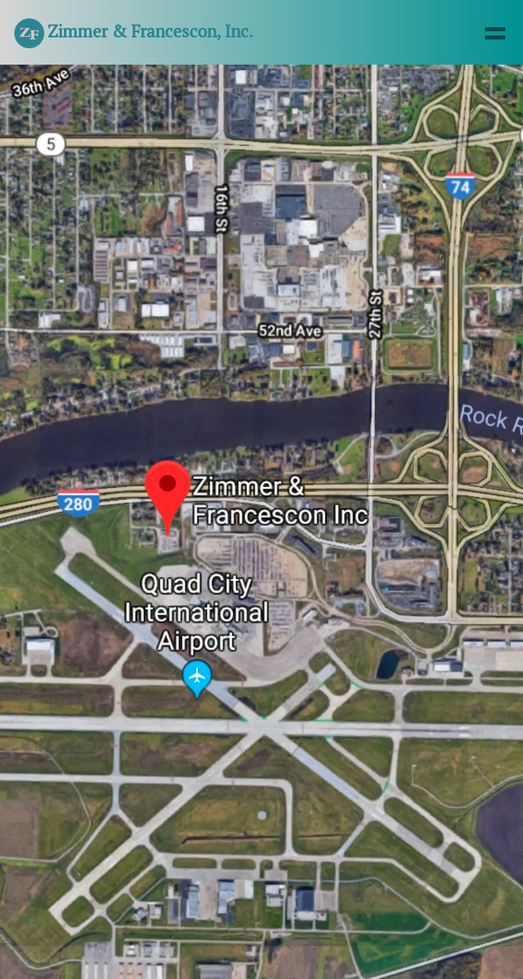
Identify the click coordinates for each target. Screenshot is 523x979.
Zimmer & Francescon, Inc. (133, 33)
